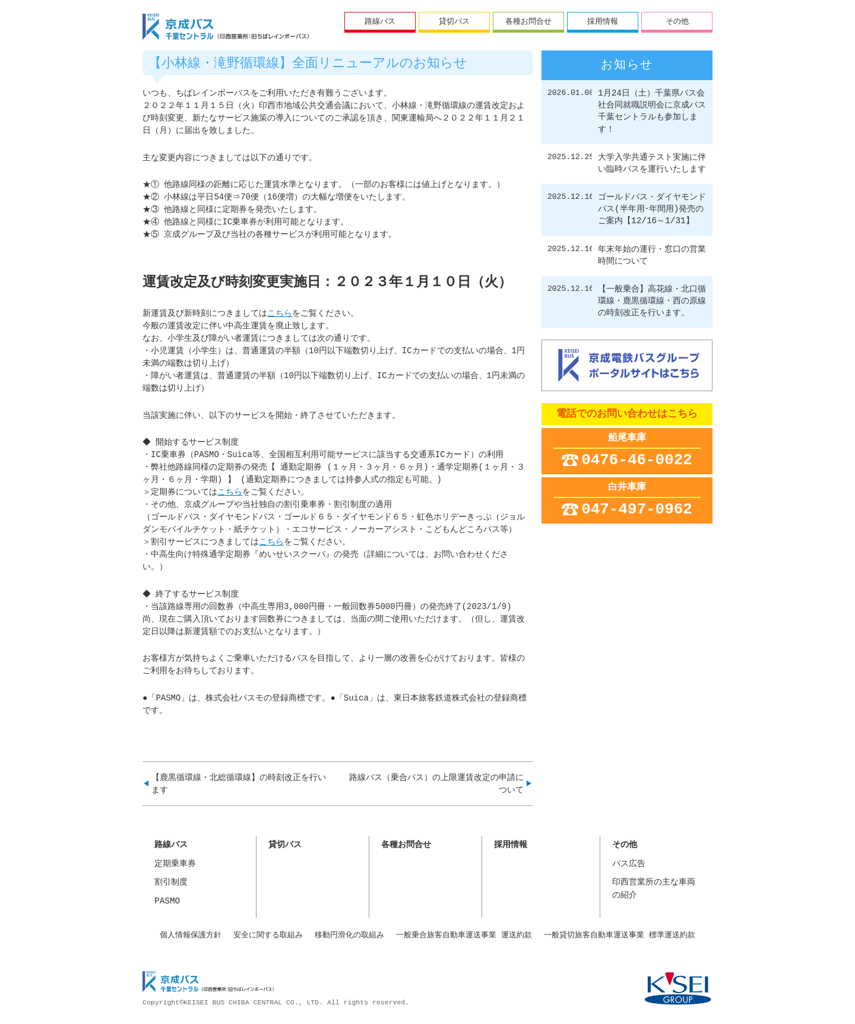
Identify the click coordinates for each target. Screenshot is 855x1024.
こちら (279, 313)
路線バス (380, 21)
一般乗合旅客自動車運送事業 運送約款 (464, 935)
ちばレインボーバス (225, 27)
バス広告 (628, 864)
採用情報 (602, 21)
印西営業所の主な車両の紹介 (653, 889)
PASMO (167, 901)
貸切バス (454, 21)
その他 (677, 21)
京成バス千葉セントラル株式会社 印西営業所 (208, 983)
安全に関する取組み (268, 935)
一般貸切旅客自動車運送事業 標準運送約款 (619, 935)
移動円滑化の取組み (349, 935)
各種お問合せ (528, 21)
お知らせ (627, 65)
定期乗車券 (175, 864)
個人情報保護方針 (190, 935)
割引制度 (171, 882)
